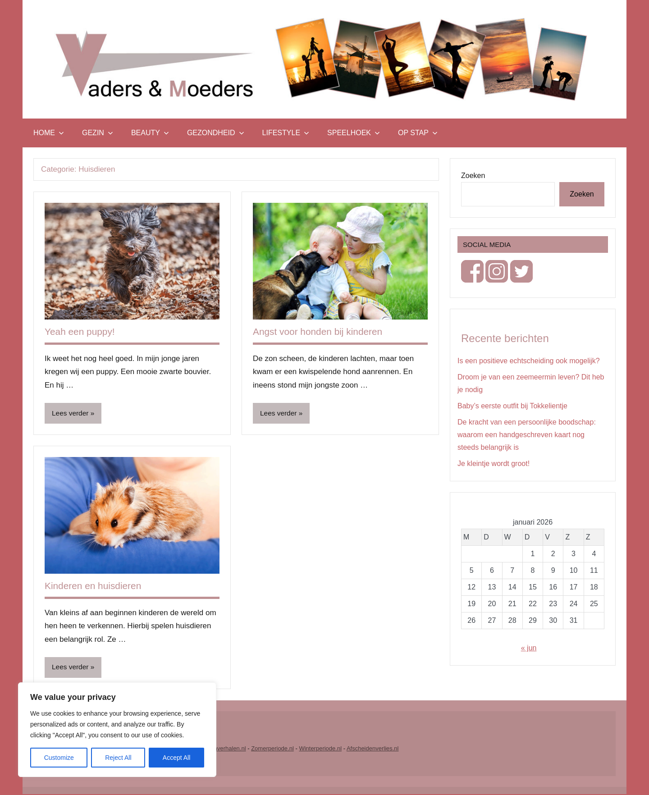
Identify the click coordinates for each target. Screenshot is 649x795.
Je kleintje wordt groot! (493, 463)
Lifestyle (285, 133)
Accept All (176, 757)
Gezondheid (215, 133)
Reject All (118, 757)
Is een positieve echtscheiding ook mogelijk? (528, 361)
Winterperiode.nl (320, 749)
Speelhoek (353, 133)
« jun (529, 648)
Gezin (97, 133)
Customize (59, 757)
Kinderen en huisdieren (95, 586)
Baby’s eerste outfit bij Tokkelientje (512, 406)
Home (48, 133)
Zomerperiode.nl (272, 749)
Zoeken (473, 175)
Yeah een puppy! (82, 331)
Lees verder (71, 413)
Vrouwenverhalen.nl (220, 749)
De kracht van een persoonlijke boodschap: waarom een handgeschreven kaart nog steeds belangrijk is (526, 434)
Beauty (150, 133)
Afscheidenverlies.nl (373, 749)
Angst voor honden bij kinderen (321, 331)
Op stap (418, 133)
